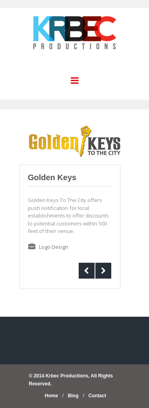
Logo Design (53, 246)
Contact (97, 395)
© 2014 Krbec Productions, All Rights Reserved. (71, 380)
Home (51, 395)
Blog (73, 395)
